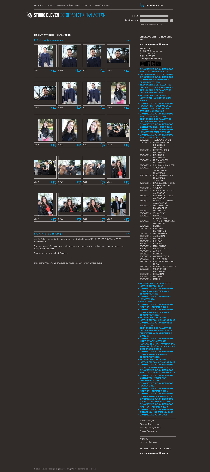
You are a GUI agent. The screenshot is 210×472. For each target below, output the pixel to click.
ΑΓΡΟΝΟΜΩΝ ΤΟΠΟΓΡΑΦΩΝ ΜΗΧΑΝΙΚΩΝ (160, 170)
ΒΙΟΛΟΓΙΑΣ (158, 244)
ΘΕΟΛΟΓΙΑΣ (158, 274)
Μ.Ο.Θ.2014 (146, 302)
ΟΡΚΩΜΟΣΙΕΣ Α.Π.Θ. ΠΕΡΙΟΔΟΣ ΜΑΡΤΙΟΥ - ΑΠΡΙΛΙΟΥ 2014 (156, 305)
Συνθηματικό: (132, 20)
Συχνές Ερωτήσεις (148, 431)
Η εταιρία (48, 5)
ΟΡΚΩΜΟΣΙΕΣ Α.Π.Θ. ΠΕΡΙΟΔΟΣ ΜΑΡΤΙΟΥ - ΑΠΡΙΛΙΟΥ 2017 (156, 70)
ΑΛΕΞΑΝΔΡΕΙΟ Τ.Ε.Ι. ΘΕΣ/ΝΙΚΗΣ (156, 74)
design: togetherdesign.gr (60, 469)
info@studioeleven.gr (152, 59)
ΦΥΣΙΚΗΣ (157, 251)
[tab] (158, 70)
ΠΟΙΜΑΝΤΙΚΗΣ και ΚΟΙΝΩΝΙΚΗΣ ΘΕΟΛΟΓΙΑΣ (161, 145)
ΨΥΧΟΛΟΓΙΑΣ (159, 213)
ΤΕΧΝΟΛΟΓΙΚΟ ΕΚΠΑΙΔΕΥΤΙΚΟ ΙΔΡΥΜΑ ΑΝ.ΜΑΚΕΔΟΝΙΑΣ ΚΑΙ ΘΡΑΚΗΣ (156, 98)
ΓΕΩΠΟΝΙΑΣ (158, 277)
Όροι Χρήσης (75, 5)
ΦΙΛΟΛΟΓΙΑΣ (159, 211)
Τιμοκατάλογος (147, 421)
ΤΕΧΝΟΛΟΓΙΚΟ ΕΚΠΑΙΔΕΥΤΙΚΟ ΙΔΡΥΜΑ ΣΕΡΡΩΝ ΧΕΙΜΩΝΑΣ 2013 (157, 319)
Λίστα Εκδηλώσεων (58, 253)
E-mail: (135, 16)
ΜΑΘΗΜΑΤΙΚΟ (160, 246)
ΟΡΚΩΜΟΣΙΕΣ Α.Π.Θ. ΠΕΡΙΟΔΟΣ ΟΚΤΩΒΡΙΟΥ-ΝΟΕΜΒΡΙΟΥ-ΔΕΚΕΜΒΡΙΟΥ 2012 (156, 354)
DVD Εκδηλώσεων (148, 442)
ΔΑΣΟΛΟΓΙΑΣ (159, 236)
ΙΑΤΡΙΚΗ (157, 279)
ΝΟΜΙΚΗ (157, 226)
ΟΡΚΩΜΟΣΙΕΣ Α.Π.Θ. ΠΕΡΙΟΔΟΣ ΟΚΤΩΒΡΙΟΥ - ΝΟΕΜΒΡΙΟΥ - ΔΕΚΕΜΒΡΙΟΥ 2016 (156, 79)
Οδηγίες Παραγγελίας (150, 424)
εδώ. (52, 249)
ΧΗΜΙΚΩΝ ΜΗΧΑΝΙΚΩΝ (164, 165)
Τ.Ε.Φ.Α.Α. (158, 188)
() (154, 5)
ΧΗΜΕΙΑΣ (157, 241)
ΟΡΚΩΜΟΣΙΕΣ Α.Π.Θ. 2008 (153, 415)
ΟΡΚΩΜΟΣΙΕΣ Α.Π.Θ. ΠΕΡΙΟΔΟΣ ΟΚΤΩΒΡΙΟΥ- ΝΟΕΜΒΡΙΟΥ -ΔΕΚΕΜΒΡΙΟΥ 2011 (156, 378)
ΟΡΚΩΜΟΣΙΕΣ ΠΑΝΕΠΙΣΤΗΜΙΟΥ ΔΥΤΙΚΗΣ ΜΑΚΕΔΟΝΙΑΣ (156, 110)
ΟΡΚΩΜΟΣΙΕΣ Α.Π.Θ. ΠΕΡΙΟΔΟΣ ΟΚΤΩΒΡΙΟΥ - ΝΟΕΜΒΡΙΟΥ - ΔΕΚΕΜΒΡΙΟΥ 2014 (156, 291)
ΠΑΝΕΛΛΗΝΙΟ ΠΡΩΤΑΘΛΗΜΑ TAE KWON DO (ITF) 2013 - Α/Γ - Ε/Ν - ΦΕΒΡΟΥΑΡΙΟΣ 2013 (157, 346)
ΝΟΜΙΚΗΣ (157, 254)
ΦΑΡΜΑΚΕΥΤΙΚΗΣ (161, 256)
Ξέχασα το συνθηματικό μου (151, 24)
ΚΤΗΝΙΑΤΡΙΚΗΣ (160, 259)
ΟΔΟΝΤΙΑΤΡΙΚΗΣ (161, 233)
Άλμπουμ (144, 439)
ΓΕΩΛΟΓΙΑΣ (158, 239)
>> (127, 40)
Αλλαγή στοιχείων (102, 5)
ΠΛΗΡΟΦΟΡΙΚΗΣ (161, 249)
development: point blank (84, 469)
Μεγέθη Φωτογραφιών (150, 428)
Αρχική (37, 5)
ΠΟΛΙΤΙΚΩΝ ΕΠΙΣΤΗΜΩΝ (164, 266)
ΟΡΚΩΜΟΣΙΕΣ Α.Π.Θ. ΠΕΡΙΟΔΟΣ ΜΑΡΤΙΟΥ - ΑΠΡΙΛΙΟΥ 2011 (156, 389)
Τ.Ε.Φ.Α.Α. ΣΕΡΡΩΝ (162, 140)
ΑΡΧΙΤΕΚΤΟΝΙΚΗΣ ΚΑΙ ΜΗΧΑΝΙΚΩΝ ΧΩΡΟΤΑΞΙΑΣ (163, 178)
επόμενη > (57, 40)
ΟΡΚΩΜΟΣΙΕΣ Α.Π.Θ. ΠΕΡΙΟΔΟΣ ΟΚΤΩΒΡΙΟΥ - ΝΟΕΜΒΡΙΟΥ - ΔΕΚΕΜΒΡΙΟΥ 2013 (156, 312)
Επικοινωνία (60, 5)
